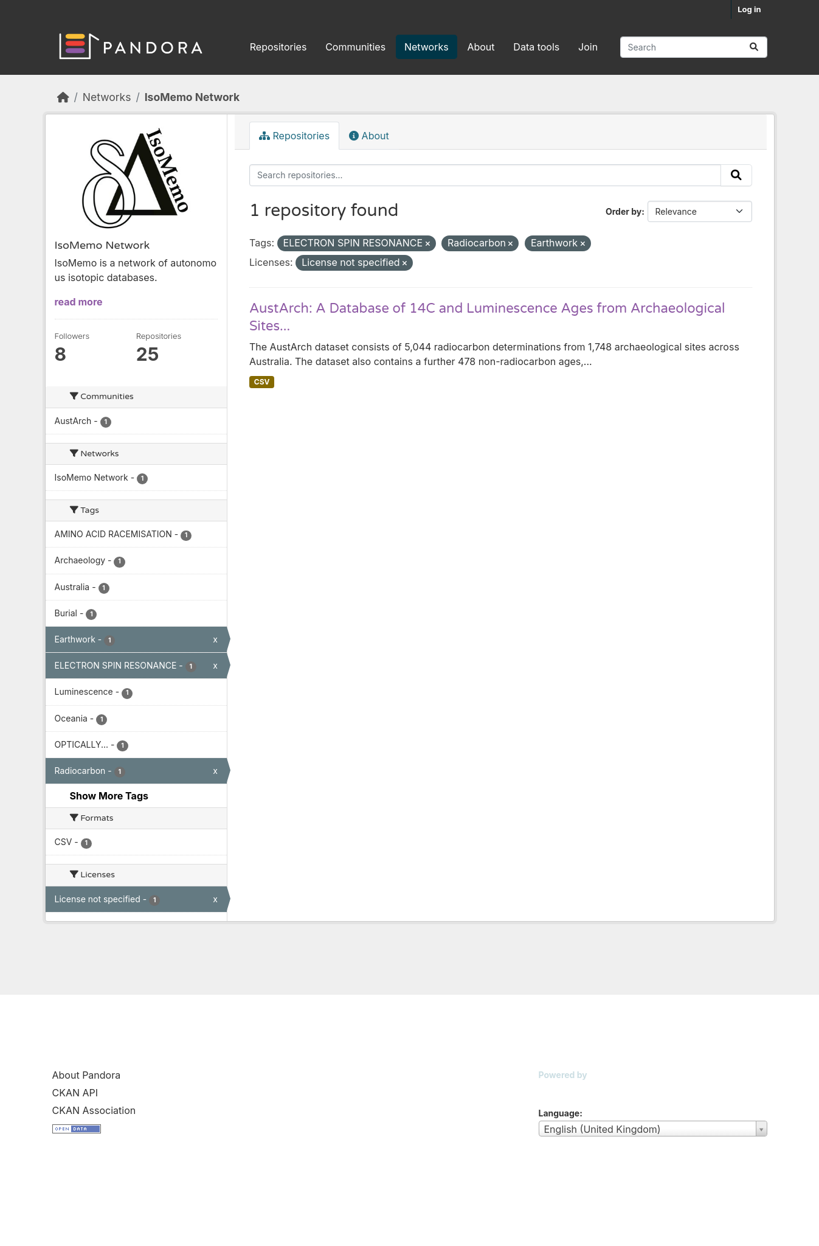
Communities (355, 47)
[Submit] (754, 47)
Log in (749, 9)
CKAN (559, 1090)
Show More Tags (109, 796)
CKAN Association (94, 1110)
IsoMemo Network (192, 97)
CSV (262, 381)
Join (588, 47)
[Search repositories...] (693, 47)
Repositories (278, 47)
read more (79, 302)
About (480, 47)
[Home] (63, 97)
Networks (426, 47)
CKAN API (75, 1093)
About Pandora (86, 1075)
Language (559, 1113)
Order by (623, 211)
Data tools (536, 47)
